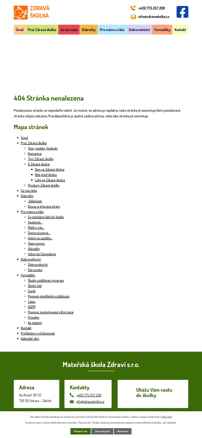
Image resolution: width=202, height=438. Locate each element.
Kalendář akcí (30, 338)
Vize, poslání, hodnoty (43, 148)
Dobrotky (89, 29)
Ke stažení (35, 322)
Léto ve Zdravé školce (50, 180)
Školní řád (34, 285)
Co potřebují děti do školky (46, 217)
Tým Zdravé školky (41, 158)
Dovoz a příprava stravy (44, 206)
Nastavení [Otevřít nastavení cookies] (123, 431)
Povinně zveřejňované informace (51, 312)
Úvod (19, 29)
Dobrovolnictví (139, 29)
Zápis (31, 301)
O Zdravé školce (39, 164)
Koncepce (35, 153)
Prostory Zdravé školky (44, 185)
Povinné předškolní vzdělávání (48, 296)
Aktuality (34, 248)
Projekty (33, 317)
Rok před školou (46, 174)
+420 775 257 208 (88, 395)
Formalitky (162, 29)
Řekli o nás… (36, 227)
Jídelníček (35, 201)
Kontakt (180, 29)
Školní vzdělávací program (46, 280)
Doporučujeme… (39, 232)
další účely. (167, 416)
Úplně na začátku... (40, 238)
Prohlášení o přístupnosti (38, 333)
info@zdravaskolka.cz (90, 401)
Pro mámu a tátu (112, 29)
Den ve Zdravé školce (49, 169)
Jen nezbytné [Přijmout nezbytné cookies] (102, 431)
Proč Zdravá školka (42, 29)
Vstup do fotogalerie (42, 254)
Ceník (31, 291)
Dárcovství (35, 269)
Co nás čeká (69, 29)
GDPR (31, 306)
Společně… (35, 222)
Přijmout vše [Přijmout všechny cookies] (80, 431)
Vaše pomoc (36, 243)
